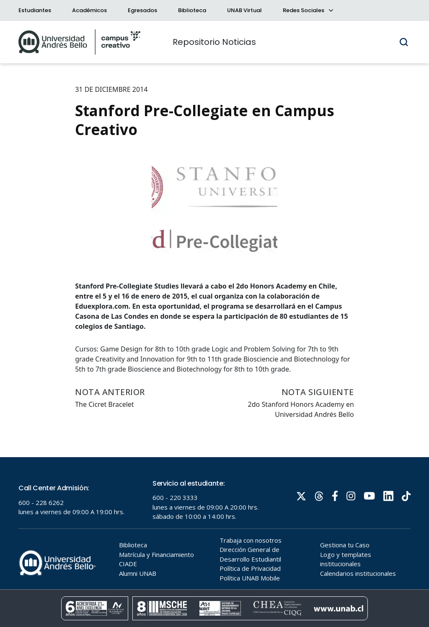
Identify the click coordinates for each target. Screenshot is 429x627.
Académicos (89, 10)
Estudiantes (34, 10)
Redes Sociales (307, 10)
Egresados (142, 10)
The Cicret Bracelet (104, 404)
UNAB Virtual (244, 10)
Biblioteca (192, 10)
